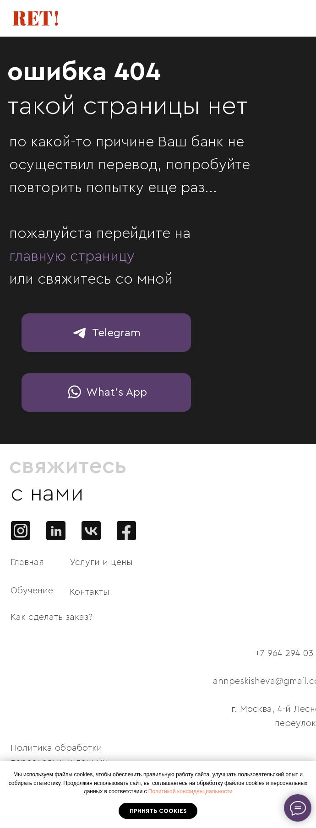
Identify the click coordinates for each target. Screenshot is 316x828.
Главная (27, 562)
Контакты (89, 592)
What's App (116, 392)
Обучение (32, 590)
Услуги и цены (101, 562)
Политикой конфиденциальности (190, 791)
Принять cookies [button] (158, 811)
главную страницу (72, 256)
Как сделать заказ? (52, 617)
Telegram (116, 333)
